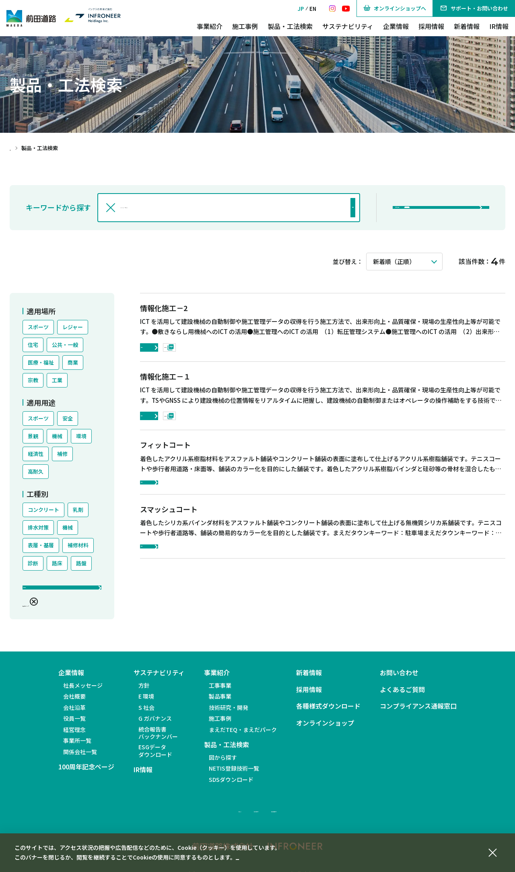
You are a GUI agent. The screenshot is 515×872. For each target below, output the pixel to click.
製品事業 (220, 702)
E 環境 (146, 702)
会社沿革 (74, 713)
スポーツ (38, 327)
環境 (81, 436)
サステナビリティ (347, 26)
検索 (331, 207)
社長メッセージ (83, 691)
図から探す (223, 763)
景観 (33, 436)
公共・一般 (65, 344)
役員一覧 (74, 724)
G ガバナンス (155, 724)
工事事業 (220, 691)
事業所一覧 (77, 746)
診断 (33, 563)
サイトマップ (177, 815)
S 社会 (146, 713)
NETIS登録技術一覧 (234, 774)
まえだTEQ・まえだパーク (243, 735)
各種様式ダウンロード (328, 712)
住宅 (33, 344)
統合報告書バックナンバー (158, 738)
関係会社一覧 (80, 757)
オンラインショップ (325, 728)
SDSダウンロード (231, 785)
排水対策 (38, 527)
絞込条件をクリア (51, 607)
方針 (144, 691)
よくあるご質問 (402, 695)
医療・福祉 (41, 362)
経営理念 (74, 735)
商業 (73, 362)
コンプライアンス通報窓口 (418, 712)
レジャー (72, 327)
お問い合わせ (399, 678)
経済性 (35, 454)
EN (312, 8)
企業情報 (396, 26)
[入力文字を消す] (111, 207)
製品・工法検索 (290, 26)
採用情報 (431, 26)
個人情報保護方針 (258, 857)
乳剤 (78, 509)
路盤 (81, 563)
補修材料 (78, 545)
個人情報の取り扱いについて (318, 815)
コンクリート (43, 509)
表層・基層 (41, 545)
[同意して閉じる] (492, 851)
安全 (67, 418)
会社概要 (74, 702)
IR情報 (499, 26)
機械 (57, 436)
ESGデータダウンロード (155, 756)
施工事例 (245, 26)
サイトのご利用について (238, 815)
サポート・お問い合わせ (474, 8)
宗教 (33, 380)
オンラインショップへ (394, 8)
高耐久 (35, 471)
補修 (62, 454)
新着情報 (467, 26)
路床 (57, 563)
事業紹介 (209, 26)
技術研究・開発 (228, 713)
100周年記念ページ (86, 773)
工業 (57, 380)
